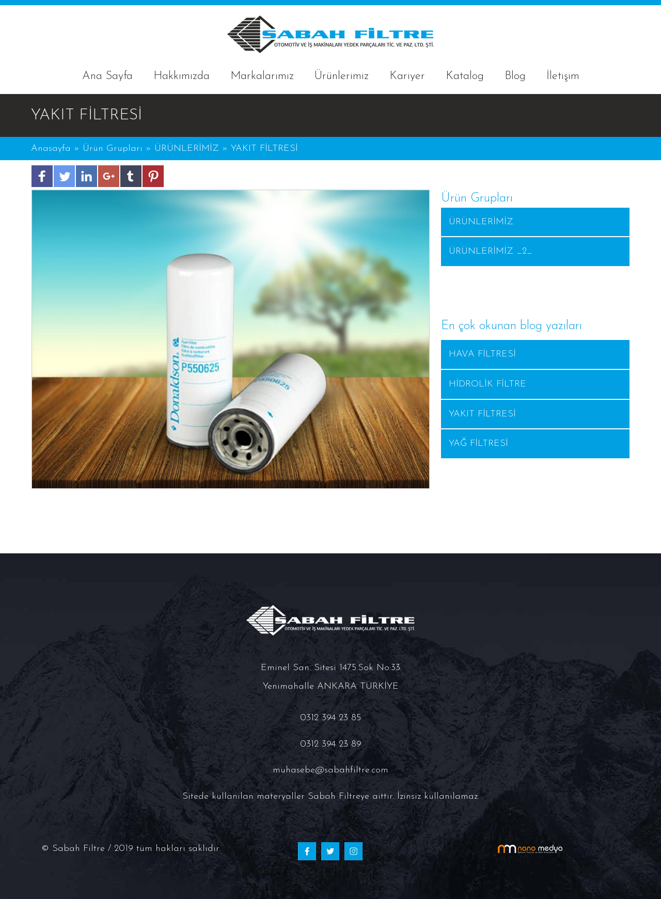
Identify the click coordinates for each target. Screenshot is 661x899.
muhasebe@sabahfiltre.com (330, 770)
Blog (515, 76)
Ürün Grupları (114, 148)
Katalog (465, 76)
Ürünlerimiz (341, 76)
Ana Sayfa (107, 76)
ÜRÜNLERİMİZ (186, 148)
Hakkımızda (181, 76)
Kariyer (407, 76)
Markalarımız (262, 76)
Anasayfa (52, 148)
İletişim (562, 76)
